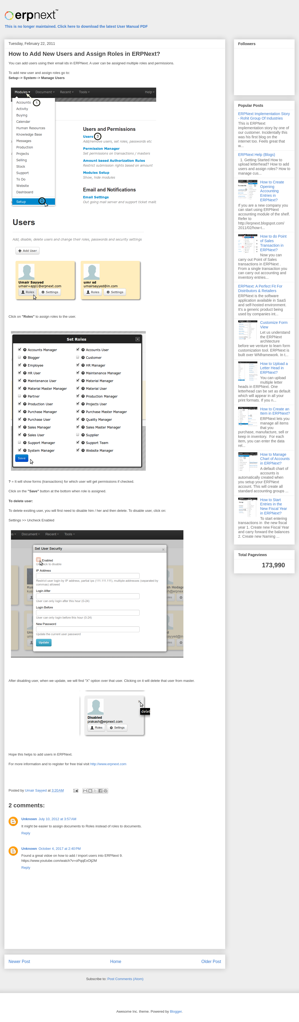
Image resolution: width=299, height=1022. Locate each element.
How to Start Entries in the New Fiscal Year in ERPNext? (273, 506)
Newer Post (19, 961)
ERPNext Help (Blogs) (256, 154)
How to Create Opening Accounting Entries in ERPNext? (272, 191)
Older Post (211, 961)
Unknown (29, 819)
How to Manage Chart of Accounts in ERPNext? (275, 459)
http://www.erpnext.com (108, 764)
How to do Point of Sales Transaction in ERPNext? (273, 243)
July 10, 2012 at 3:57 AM (57, 819)
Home (115, 961)
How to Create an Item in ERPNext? (275, 411)
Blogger (176, 1011)
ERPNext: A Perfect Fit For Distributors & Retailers (260, 288)
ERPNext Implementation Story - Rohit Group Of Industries (264, 116)
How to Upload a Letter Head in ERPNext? (274, 368)
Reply (25, 833)
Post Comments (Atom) (125, 979)
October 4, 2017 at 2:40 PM (60, 849)
